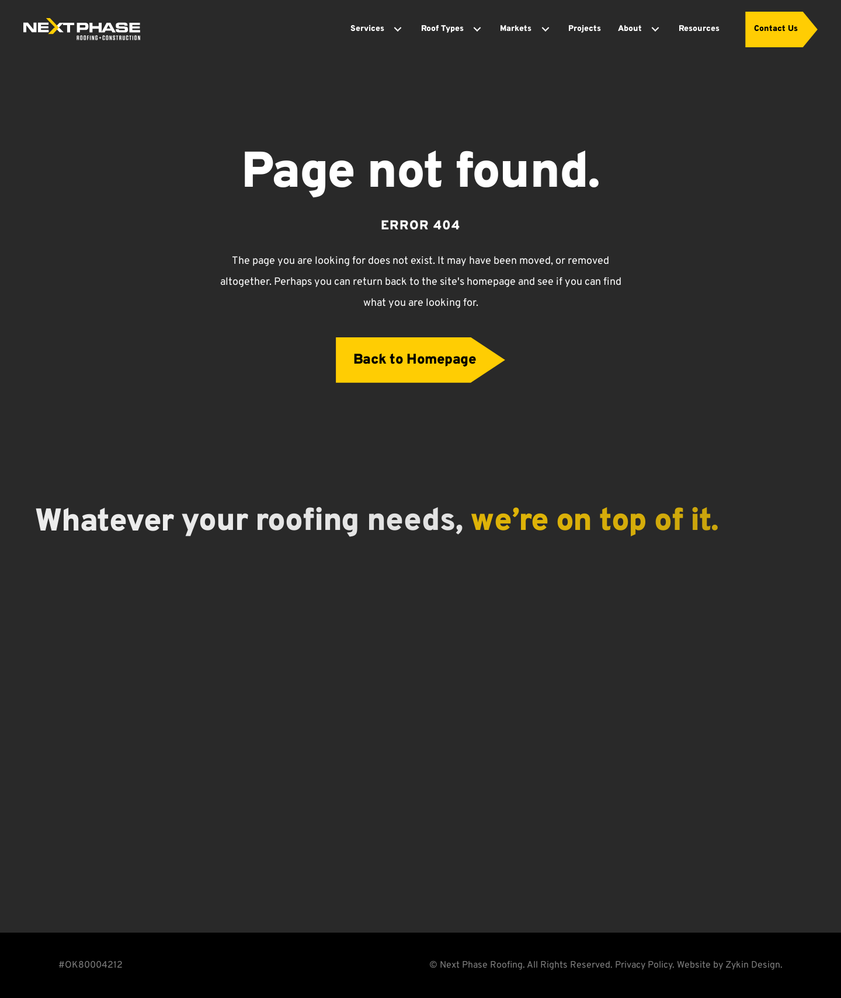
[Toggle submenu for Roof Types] (477, 29)
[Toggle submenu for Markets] (545, 29)
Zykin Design (752, 965)
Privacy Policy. (645, 965)
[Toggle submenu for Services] (398, 29)
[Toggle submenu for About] (655, 29)
